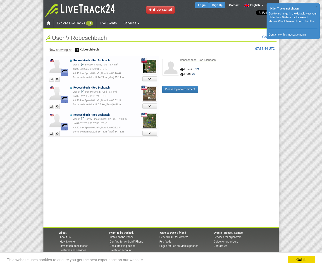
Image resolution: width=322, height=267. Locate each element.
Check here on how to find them (297, 21)
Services (131, 23)
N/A (197, 69)
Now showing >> (60, 50)
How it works (68, 241)
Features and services (73, 250)
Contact (234, 5)
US (193, 73)
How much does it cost (74, 246)
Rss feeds (165, 241)
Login (202, 5)
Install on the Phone (122, 237)
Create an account (121, 250)
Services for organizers (227, 237)
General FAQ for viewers (174, 237)
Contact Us (220, 246)
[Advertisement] (293, 83)
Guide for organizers (226, 241)
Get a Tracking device (123, 246)
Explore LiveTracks (75, 23)
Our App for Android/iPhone (126, 241)
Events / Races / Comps (228, 232)
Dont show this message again (287, 34)
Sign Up (217, 5)
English (252, 5)
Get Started (160, 9)
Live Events (108, 23)
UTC (265, 49)
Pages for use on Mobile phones (179, 246)
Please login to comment (180, 89)
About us (65, 237)
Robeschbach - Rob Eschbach (91, 60)
